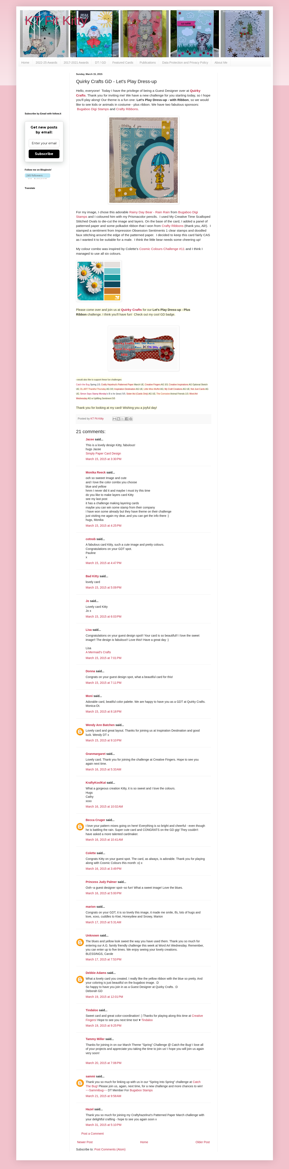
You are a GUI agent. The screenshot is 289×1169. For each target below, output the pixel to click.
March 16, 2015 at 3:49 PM (104, 868)
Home (25, 62)
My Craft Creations (173, 389)
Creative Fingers (152, 384)
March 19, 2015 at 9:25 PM (104, 1025)
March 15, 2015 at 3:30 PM (104, 459)
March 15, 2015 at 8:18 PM (104, 711)
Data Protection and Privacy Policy (185, 62)
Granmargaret (96, 753)
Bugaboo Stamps (141, 1090)
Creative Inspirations (178, 384)
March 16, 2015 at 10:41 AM (104, 839)
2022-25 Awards (46, 62)
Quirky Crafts (131, 309)
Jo (87, 601)
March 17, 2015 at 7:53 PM (104, 959)
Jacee (90, 439)
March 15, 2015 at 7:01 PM (104, 658)
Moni (89, 696)
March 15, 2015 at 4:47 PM (104, 563)
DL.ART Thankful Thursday (93, 389)
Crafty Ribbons (127, 109)
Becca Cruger (95, 820)
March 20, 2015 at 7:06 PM (104, 1063)
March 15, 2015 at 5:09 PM (104, 587)
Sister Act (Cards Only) (137, 394)
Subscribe (44, 154)
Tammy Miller (95, 1039)
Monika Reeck (96, 472)
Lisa (89, 629)
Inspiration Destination (124, 389)
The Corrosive (163, 394)
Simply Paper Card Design (103, 453)
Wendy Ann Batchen (100, 725)
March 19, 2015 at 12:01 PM (104, 996)
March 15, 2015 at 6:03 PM (104, 616)
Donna (90, 671)
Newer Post (85, 1142)
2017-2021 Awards (76, 62)
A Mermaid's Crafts (98, 652)
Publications (148, 62)
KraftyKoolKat (96, 782)
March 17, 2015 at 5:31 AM (103, 922)
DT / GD (100, 62)
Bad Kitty (92, 576)
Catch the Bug (83, 384)
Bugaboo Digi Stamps (93, 109)
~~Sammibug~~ (96, 1090)
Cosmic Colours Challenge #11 (162, 249)
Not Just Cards (198, 389)
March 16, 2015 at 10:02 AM (104, 806)
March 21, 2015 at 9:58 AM (103, 1096)
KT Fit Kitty (56, 20)
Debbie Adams (96, 973)
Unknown (92, 935)
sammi (90, 1076)
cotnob (91, 539)
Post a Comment (93, 1133)
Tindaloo (92, 1010)
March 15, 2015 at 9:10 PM (104, 740)
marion (91, 906)
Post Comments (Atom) (109, 1149)
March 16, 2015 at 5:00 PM (104, 893)
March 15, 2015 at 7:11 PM (104, 682)
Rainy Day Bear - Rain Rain (149, 212)
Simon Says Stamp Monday (93, 394)
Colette (91, 853)
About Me (221, 62)
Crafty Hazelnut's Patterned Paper (117, 384)
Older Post (203, 1142)
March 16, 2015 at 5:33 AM (103, 769)
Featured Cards (122, 62)
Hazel (90, 1109)
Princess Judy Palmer (101, 882)
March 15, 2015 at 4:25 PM (104, 525)
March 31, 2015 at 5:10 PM (104, 1125)
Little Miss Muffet (152, 389)
